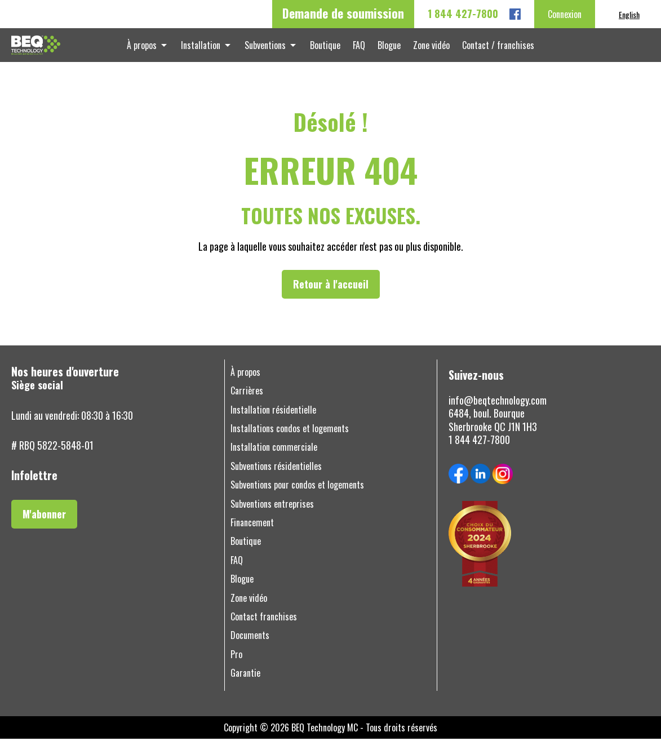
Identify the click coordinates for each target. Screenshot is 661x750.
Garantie (245, 684)
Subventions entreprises (272, 515)
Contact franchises (263, 628)
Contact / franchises (490, 50)
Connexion (565, 14)
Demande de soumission (343, 13)
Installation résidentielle (273, 421)
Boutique (326, 50)
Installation (206, 50)
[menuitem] (629, 14)
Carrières (246, 402)
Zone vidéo (425, 50)
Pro (236, 666)
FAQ (358, 50)
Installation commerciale (273, 458)
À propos (150, 50)
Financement (252, 534)
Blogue (385, 50)
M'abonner (44, 525)
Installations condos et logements (289, 440)
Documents (249, 647)
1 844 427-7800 (463, 13)
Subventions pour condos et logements (297, 496)
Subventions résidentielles (276, 477)
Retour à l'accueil (331, 295)
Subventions (268, 50)
